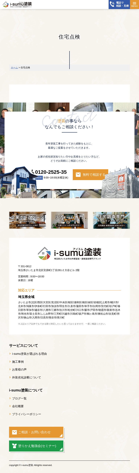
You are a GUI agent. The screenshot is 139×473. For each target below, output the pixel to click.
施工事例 (18, 361)
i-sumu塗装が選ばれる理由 (29, 353)
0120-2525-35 (51, 172)
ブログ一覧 (19, 398)
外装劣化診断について (26, 377)
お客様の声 (19, 369)
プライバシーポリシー (26, 414)
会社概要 (18, 406)
